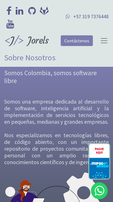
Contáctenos (76, 40)
